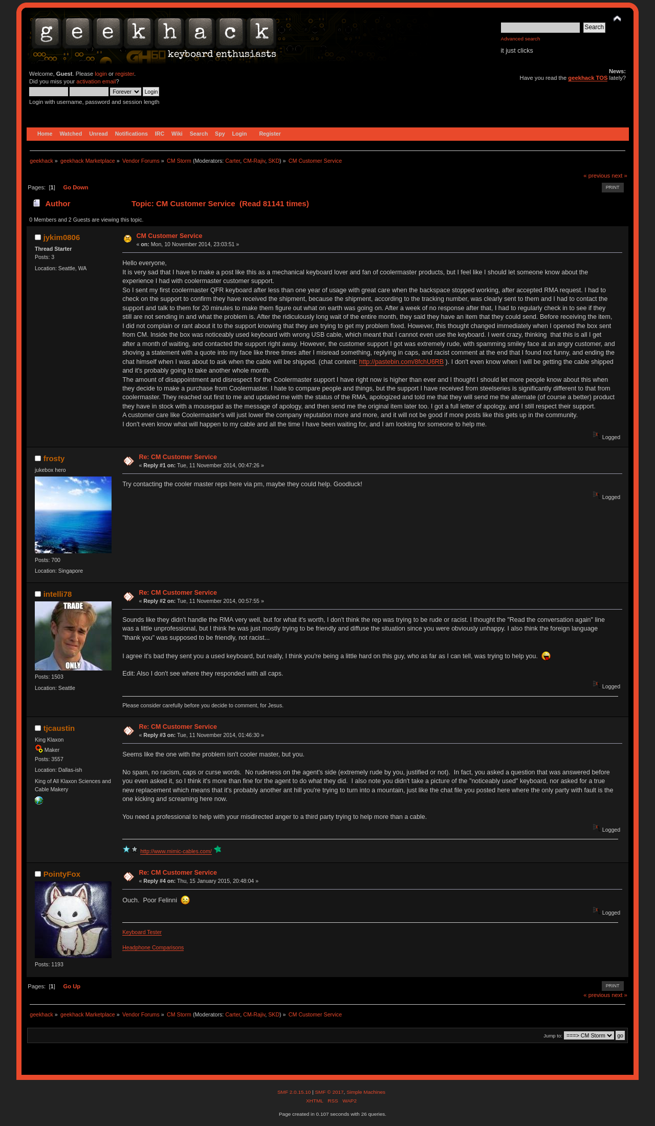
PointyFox (61, 874)
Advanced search (520, 38)
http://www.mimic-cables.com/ (176, 851)
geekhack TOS (587, 78)
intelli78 (57, 594)
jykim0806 (61, 237)
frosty (54, 458)
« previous (596, 175)
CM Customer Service (169, 236)
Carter (232, 161)
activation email (96, 81)
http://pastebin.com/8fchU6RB (401, 361)
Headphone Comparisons (153, 947)
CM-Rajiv (254, 161)
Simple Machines (365, 1092)
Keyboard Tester (142, 932)
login (101, 74)
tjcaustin (59, 728)
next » (619, 175)
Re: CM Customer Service (177, 457)
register (124, 74)
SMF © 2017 (329, 1092)
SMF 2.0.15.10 (294, 1092)
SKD (273, 161)
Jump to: (552, 1035)
